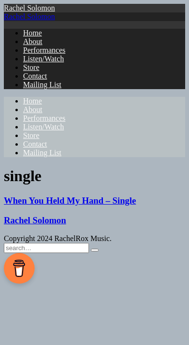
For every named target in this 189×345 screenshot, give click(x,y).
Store (31, 67)
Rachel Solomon (29, 8)
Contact (35, 76)
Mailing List (42, 84)
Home (32, 33)
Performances (44, 50)
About (32, 41)
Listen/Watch (43, 59)
